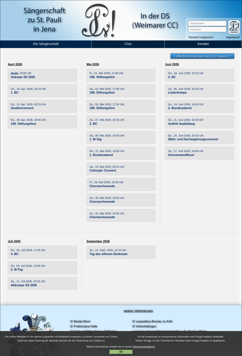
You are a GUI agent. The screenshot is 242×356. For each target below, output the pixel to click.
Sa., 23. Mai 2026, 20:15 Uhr (107, 166)
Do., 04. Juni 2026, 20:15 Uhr (186, 73)
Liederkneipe (177, 92)
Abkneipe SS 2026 (24, 285)
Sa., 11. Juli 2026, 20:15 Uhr (28, 281)
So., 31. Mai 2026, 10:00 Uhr (107, 213)
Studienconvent (22, 108)
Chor (128, 44)
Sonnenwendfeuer (181, 155)
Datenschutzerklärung (144, 346)
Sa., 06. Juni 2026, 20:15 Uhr (185, 88)
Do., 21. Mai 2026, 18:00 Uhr (107, 151)
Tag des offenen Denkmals (109, 254)
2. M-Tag (17, 269)
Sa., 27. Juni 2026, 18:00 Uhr (185, 151)
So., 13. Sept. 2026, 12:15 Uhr (108, 250)
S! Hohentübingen (144, 326)
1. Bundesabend (101, 155)
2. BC (93, 123)
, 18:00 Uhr (21, 73)
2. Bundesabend (180, 108)
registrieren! (233, 37)
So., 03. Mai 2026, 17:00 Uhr (107, 104)
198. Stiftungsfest (23, 123)
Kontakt (203, 44)
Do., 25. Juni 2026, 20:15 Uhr (186, 135)
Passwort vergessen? (201, 37)
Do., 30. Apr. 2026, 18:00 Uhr (28, 119)
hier (149, 341)
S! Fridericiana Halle (83, 326)
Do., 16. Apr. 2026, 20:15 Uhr (28, 88)
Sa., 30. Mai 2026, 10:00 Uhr (107, 197)
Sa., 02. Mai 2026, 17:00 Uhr (107, 88)
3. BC (172, 77)
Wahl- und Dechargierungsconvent (193, 139)
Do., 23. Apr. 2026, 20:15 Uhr (28, 104)
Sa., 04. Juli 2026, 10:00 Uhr (28, 265)
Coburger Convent (103, 170)
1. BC (15, 92)
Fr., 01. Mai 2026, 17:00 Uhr (106, 73)
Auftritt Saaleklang (181, 123)
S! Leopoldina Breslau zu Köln (152, 321)
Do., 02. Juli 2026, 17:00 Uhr (28, 250)
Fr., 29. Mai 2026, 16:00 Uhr (106, 182)
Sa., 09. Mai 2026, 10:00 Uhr (107, 135)
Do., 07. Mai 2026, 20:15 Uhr (107, 119)
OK (121, 352)
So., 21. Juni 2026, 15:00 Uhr (185, 119)
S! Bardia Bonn (80, 321)
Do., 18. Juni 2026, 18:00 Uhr (186, 104)
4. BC (15, 254)
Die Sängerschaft (46, 44)
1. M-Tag (96, 139)
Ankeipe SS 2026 (23, 77)
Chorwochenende (102, 186)
